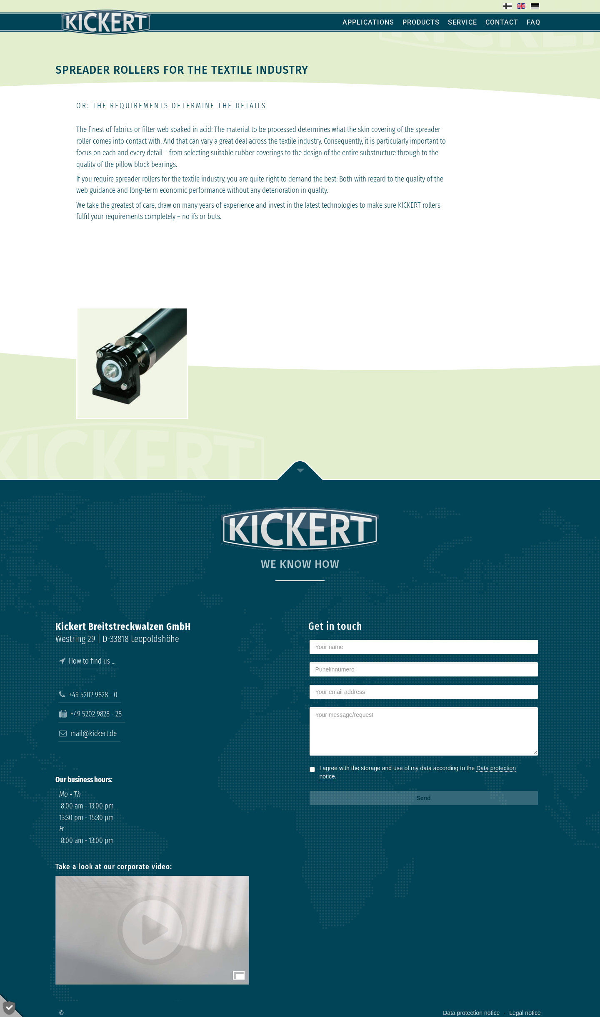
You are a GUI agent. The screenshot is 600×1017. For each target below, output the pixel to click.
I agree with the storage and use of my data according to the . (417, 772)
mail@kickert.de (88, 733)
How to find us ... (87, 661)
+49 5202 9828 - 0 (88, 694)
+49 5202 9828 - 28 (90, 714)
